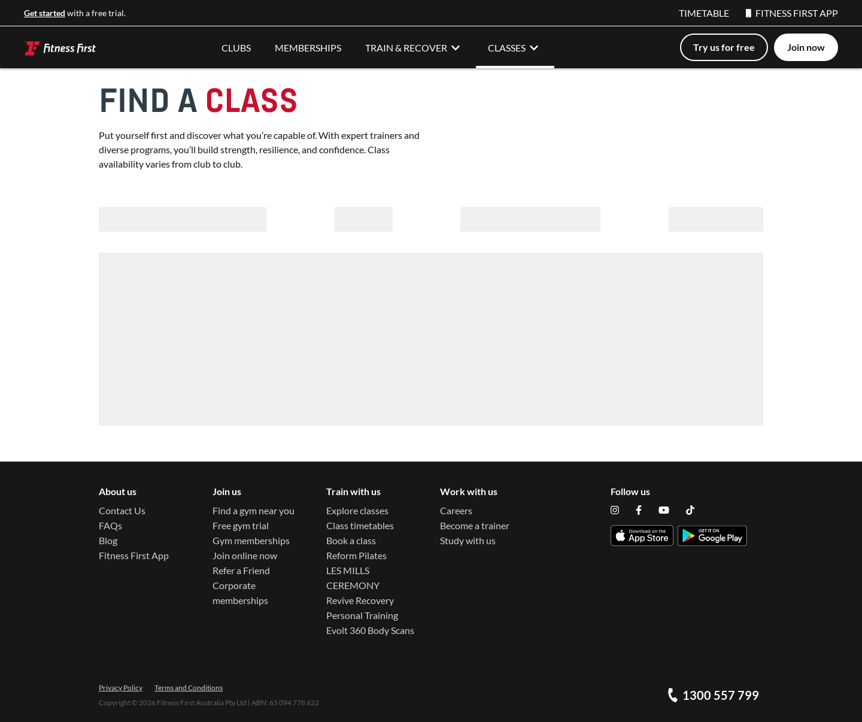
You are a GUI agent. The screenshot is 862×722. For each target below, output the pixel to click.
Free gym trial (241, 525)
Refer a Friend (241, 570)
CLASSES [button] (515, 47)
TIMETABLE (704, 13)
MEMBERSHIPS (308, 47)
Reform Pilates (356, 555)
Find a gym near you (254, 510)
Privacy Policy (120, 687)
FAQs (110, 525)
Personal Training (362, 615)
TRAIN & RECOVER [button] (414, 47)
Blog (108, 540)
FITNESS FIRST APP (792, 13)
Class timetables (360, 525)
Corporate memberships (240, 593)
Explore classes (357, 510)
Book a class (351, 540)
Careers (456, 510)
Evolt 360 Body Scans (370, 630)
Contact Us (122, 510)
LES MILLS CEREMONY (353, 578)
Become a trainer (474, 525)
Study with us (468, 540)
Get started (44, 13)
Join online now (245, 555)
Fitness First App (134, 555)
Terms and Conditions (188, 687)
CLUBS (236, 47)
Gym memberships (251, 540)
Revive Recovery (360, 600)
